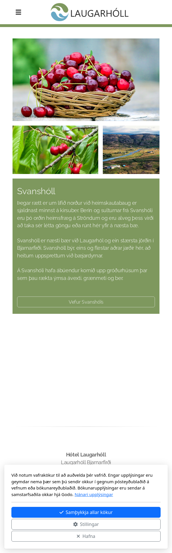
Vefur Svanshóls (86, 303)
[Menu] (18, 12)
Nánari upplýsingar (94, 494)
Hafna (86, 536)
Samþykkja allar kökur (86, 512)
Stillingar (86, 524)
